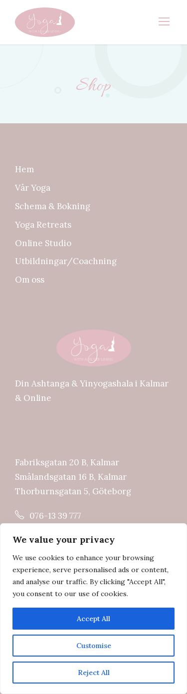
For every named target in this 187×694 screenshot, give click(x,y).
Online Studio (43, 243)
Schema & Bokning (52, 206)
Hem (24, 169)
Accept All (93, 618)
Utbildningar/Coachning (66, 261)
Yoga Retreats (43, 224)
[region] (93, 608)
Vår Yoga (32, 187)
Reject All (94, 672)
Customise (93, 645)
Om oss (29, 279)
